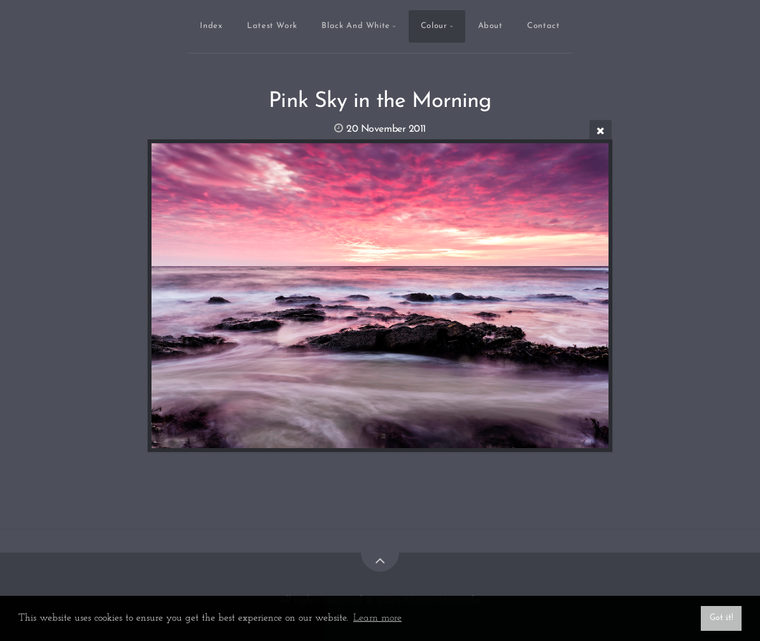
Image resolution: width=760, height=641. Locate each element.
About (490, 26)
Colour (434, 26)
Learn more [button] (377, 618)
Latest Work (272, 26)
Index (211, 26)
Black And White (355, 26)
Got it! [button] (721, 618)
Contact (543, 26)
